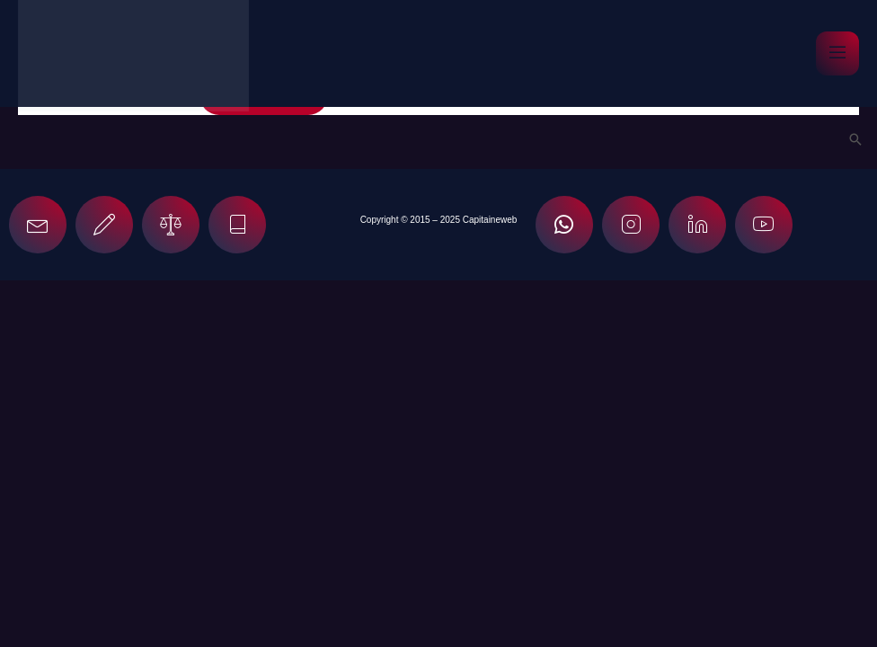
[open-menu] (837, 53)
